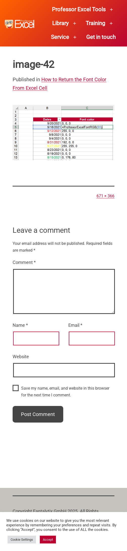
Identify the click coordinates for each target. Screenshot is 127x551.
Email (75, 325)
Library (60, 23)
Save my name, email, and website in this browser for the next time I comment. (65, 391)
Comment (24, 262)
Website (21, 356)
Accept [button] (48, 539)
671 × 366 (105, 196)
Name (20, 325)
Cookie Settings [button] (22, 539)
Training (95, 23)
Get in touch (101, 37)
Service (60, 37)
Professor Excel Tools (79, 9)
